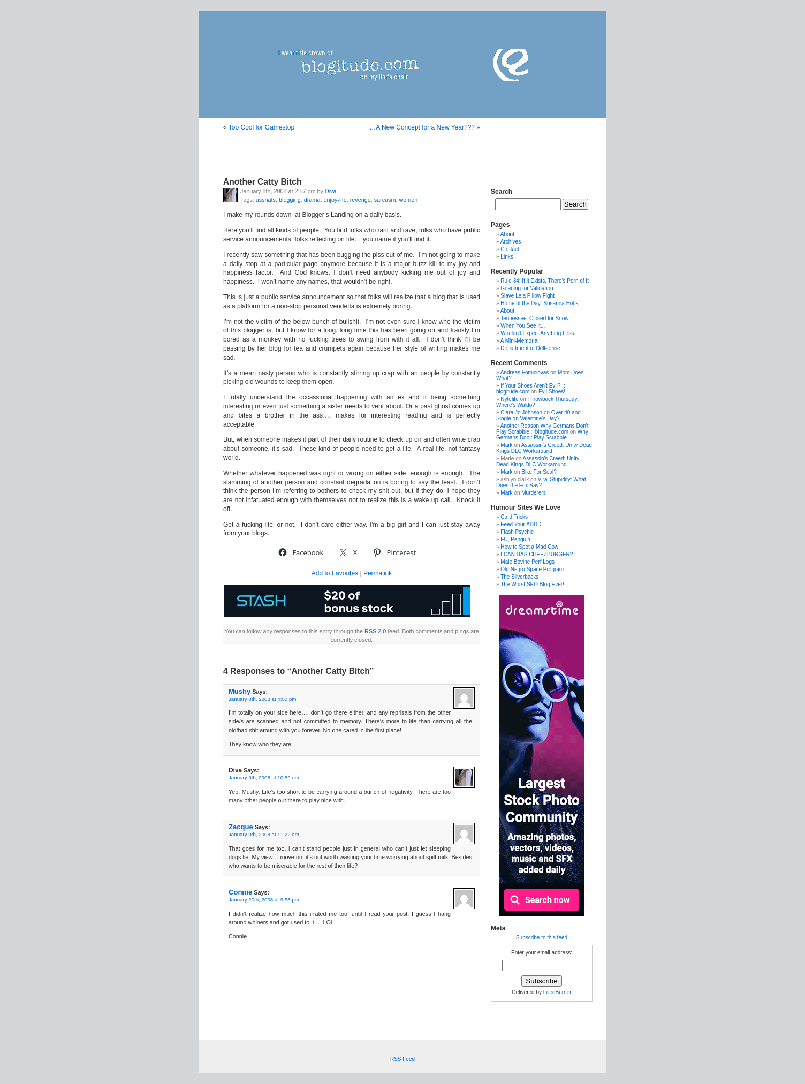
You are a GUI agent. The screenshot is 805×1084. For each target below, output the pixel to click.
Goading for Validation (526, 288)
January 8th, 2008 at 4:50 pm (262, 699)
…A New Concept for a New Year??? (422, 127)
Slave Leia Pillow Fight (527, 296)
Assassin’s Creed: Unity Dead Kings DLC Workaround (544, 448)
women (408, 199)
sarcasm (385, 199)
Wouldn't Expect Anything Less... (539, 333)
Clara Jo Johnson (521, 412)
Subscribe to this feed (541, 938)
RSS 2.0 (375, 631)
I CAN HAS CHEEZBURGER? (536, 554)
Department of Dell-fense (530, 348)
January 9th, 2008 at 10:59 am (264, 777)
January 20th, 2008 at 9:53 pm (264, 900)
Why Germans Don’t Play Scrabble (542, 435)
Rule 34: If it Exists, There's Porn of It (544, 281)
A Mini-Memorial (519, 341)
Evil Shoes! (551, 392)
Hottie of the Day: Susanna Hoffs (539, 303)
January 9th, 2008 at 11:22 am (264, 834)
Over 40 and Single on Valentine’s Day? (538, 415)
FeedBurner (557, 992)
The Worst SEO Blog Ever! (532, 584)
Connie (240, 892)
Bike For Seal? (539, 472)
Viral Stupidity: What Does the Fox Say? (541, 482)
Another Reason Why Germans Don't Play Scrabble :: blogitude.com (542, 429)
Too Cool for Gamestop (261, 127)
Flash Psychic (517, 532)
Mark (506, 445)
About (507, 234)
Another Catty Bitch (262, 181)
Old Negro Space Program (532, 569)
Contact (509, 249)
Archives (510, 242)
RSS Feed (402, 1059)
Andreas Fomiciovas (524, 372)
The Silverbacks (519, 577)
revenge (360, 199)
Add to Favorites (335, 573)
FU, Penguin (515, 539)
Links (506, 257)
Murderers (533, 493)
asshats (266, 199)
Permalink (377, 573)
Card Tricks (514, 517)
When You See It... (522, 326)
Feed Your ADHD (520, 524)
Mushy (239, 691)
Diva (331, 191)
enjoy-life (334, 199)
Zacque (241, 827)
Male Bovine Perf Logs (527, 562)
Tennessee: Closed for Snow (534, 318)
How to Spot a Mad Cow (529, 547)
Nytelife (509, 399)
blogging (290, 199)
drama (312, 199)
